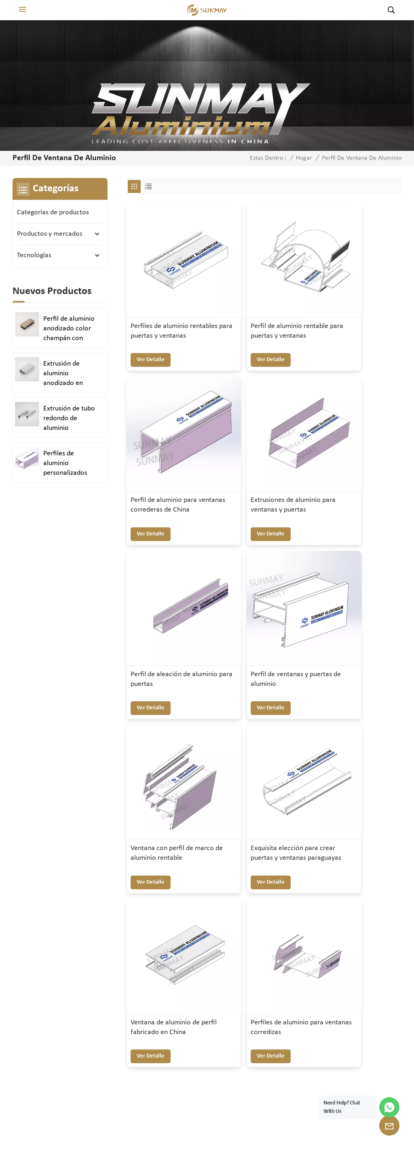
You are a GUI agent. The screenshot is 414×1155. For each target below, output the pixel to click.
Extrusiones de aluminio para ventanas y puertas (170, 456)
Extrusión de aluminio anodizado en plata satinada (64, 374)
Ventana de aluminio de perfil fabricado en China (353, 603)
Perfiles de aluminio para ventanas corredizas (163, 750)
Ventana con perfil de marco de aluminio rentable (166, 603)
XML (264, 1131)
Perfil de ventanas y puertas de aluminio (351, 452)
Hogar (304, 158)
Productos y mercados (49, 234)
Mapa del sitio (230, 1131)
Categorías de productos (53, 212)
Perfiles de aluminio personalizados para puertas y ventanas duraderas (65, 464)
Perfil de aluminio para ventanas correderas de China (356, 309)
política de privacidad (312, 1131)
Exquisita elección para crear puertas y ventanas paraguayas (262, 603)
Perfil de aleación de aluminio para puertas (261, 452)
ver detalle (151, 333)
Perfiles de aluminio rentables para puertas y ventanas (168, 309)
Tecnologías (34, 255)
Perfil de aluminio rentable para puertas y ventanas (263, 309)
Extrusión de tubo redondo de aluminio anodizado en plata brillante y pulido (69, 419)
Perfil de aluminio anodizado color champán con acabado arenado (69, 329)
